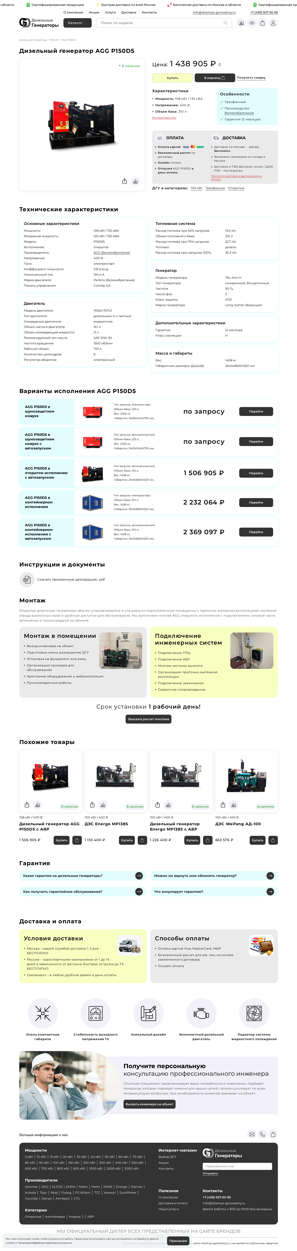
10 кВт (41, 1157)
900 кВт (79, 1168)
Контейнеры (55, 1216)
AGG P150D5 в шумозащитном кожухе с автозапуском (39, 441)
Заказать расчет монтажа (148, 719)
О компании (73, 12)
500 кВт (137, 1162)
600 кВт (31, 1168)
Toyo (43, 1192)
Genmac (31, 1187)
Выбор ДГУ (167, 1157)
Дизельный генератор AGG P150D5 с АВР (49, 827)
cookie (9, 1242)
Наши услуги (169, 1209)
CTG (77, 1198)
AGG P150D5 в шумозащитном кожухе (39, 411)
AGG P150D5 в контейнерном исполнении (39, 502)
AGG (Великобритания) (112, 252)
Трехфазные (215, 188)
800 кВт (63, 1168)
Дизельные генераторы (33, 39)
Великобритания (239, 113)
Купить (172, 78)
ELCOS (57, 1187)
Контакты (149, 12)
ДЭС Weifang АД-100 (238, 824)
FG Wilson (83, 1192)
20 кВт (68, 1157)
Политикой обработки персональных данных (45, 1242)
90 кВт (44, 1162)
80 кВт (30, 1162)
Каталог (75, 23)
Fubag (67, 1192)
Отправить (210, 1173)
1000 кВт (96, 1168)
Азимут (110, 1192)
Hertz (96, 1187)
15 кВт (54, 1157)
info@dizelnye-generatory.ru (214, 12)
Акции (94, 12)
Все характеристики (164, 117)
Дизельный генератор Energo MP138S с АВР (175, 827)
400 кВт (121, 1162)
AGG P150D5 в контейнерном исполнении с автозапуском (39, 532)
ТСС (97, 1192)
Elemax (137, 1187)
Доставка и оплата (173, 1203)
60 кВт (124, 1157)
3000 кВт (132, 1168)
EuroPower (128, 1192)
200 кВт (89, 1162)
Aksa (54, 1192)
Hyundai (31, 1198)
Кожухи (75, 1216)
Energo (122, 1187)
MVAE (108, 1187)
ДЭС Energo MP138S (106, 824)
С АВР (89, 1216)
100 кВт (54, 39)
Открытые (236, 188)
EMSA (70, 1187)
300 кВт (105, 1162)
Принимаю (178, 1241)
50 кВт (110, 1157)
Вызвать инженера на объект (150, 1104)
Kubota (30, 1192)
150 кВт (74, 1162)
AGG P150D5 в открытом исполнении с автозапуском (46, 473)
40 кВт (96, 1157)
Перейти (256, 411)
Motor (83, 1187)
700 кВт (47, 1168)
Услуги (110, 12)
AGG (45, 1187)
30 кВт (82, 1157)
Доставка (128, 12)
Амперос (62, 1198)
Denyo (47, 1198)
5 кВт (29, 1157)
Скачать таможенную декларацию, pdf (72, 579)
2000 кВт (114, 1168)
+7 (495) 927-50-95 (264, 12)
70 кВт (138, 1157)
